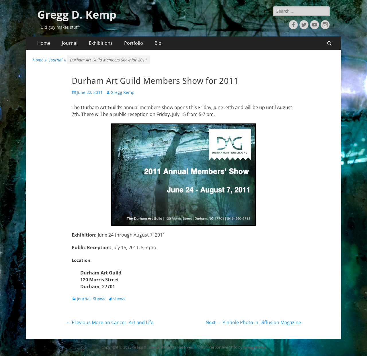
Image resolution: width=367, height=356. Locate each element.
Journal (69, 43)
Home (43, 43)
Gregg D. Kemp (76, 14)
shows (119, 298)
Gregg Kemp (122, 92)
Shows (99, 298)
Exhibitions (101, 43)
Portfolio (133, 43)
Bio (158, 43)
